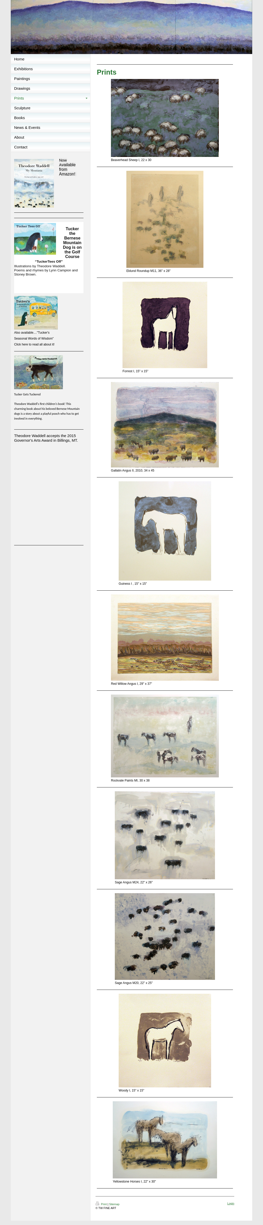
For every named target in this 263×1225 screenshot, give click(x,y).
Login (230, 1203)
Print (102, 1204)
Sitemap (114, 1204)
